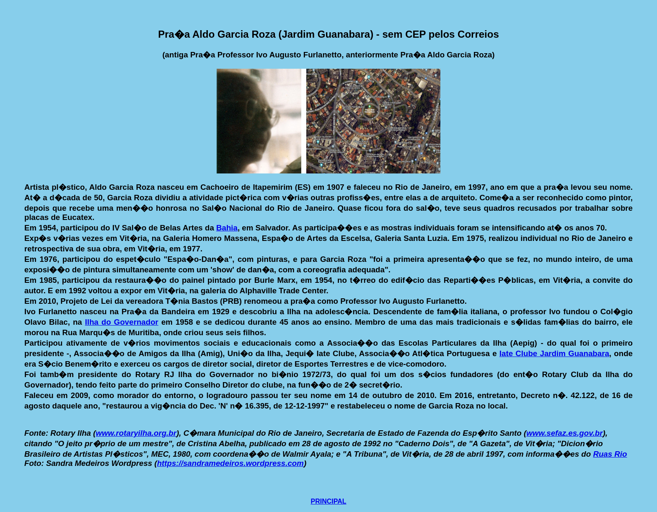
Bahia (227, 227)
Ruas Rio (610, 454)
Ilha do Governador (121, 322)
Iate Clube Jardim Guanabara (554, 353)
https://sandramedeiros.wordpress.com (230, 463)
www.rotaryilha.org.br (136, 433)
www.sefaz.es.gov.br (564, 433)
